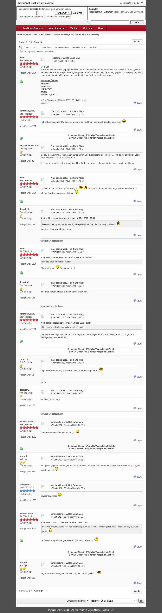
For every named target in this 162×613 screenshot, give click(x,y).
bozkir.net (49, 35)
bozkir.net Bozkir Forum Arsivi (30, 35)
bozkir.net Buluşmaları (64, 35)
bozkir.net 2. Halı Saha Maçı (87, 35)
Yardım (74, 28)
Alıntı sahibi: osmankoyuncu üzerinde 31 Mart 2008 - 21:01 (68, 218)
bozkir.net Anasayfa (33, 28)
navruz (23, 57)
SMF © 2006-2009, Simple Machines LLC (89, 610)
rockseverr (25, 485)
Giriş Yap (88, 28)
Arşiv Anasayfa (56, 28)
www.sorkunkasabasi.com (52, 241)
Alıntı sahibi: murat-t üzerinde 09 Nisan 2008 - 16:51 (64, 522)
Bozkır (110, 610)
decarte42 (24, 209)
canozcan (24, 359)
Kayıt (101, 28)
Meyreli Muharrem (29, 145)
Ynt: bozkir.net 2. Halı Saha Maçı (67, 111)
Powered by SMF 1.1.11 (58, 610)
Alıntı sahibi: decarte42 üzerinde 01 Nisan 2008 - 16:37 (66, 323)
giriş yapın (50, 9)
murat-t (23, 456)
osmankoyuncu (27, 111)
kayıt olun (65, 9)
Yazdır (137, 41)
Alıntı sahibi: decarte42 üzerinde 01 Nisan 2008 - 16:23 (66, 257)
